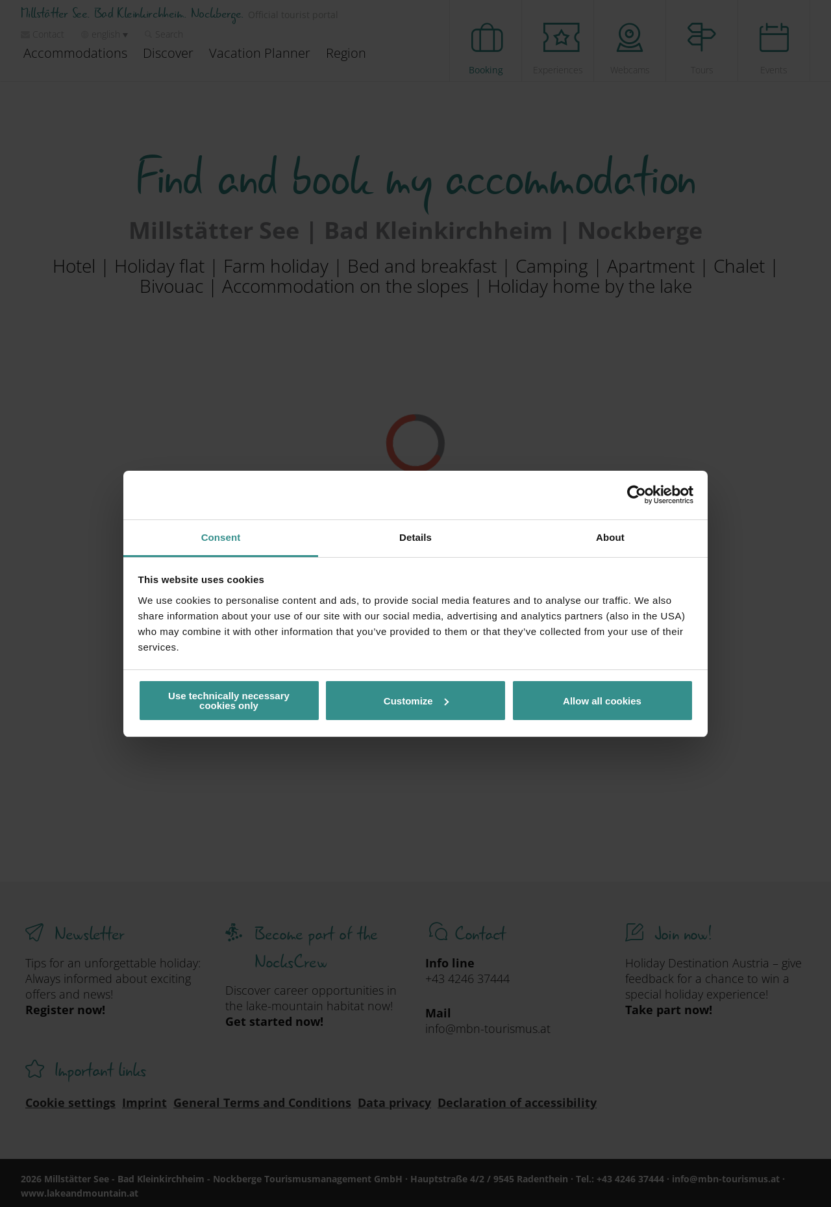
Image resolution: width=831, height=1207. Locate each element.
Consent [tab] (221, 537)
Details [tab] (415, 537)
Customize (416, 700)
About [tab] (610, 537)
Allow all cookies (602, 700)
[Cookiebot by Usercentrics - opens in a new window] (636, 494)
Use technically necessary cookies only (229, 700)
